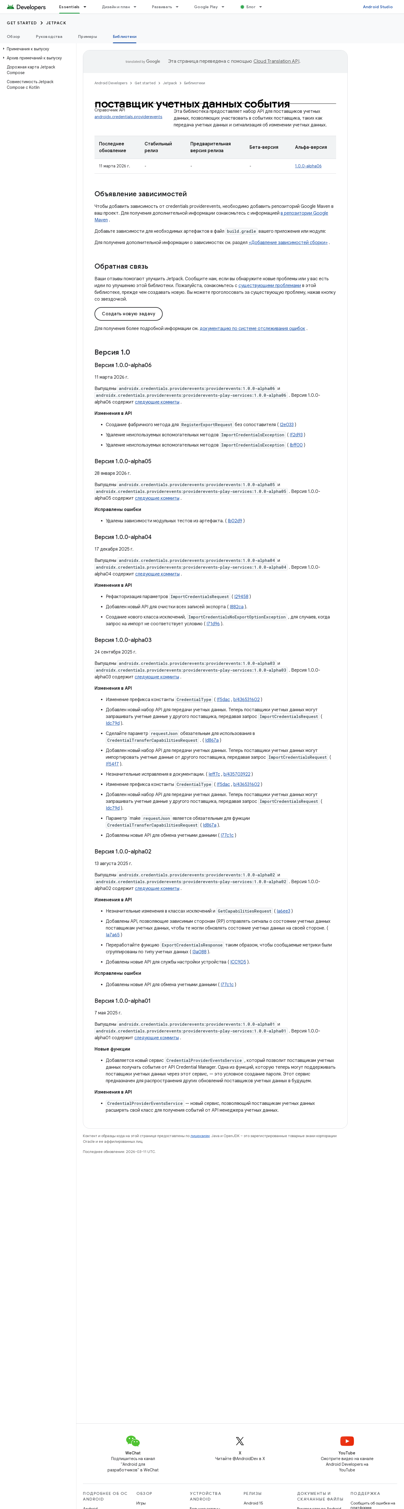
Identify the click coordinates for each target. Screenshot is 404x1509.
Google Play (206, 6)
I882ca (237, 607)
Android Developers (110, 83)
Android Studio (378, 6)
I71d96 (213, 624)
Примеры (87, 36)
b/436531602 (246, 699)
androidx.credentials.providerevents (128, 116)
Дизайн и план (116, 6)
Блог (250, 6)
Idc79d (113, 723)
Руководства (49, 36)
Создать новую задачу (128, 314)
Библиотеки (194, 83)
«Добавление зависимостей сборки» (288, 242)
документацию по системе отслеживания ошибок (252, 328)
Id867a (212, 740)
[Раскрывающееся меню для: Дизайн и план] (137, 7)
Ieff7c (214, 774)
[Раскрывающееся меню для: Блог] (263, 7)
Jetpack (56, 22)
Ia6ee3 (283, 911)
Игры (141, 1503)
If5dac (223, 699)
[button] (37, 48)
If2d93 (296, 435)
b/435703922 (237, 774)
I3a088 (199, 952)
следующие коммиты (157, 402)
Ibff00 (296, 445)
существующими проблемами (269, 285)
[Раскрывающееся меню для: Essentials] (87, 7)
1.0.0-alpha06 (308, 166)
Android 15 (253, 1503)
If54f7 (112, 764)
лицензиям (200, 1135)
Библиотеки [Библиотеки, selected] (125, 36)
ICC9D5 (238, 962)
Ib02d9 (235, 521)
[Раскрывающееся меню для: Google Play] (225, 7)
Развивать (162, 6)
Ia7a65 (113, 935)
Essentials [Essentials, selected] (69, 6)
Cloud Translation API (276, 61)
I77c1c (227, 835)
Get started (22, 22)
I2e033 (287, 425)
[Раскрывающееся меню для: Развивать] (179, 7)
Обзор (13, 36)
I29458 (241, 597)
